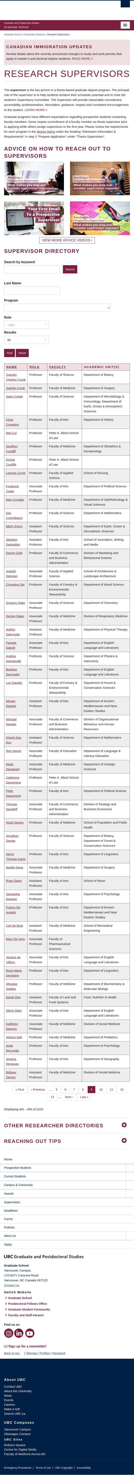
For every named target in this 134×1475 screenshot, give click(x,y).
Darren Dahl (14, 553)
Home (8, 1159)
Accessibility (84, 1467)
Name (11, 367)
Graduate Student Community (29, 1309)
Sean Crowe (14, 396)
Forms (8, 1219)
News (8, 1395)
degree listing (46, 131)
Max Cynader (15, 499)
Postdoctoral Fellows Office (27, 1303)
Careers (9, 1404)
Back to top (13, 1353)
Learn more (34, 110)
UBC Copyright (64, 1467)
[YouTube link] (29, 1333)
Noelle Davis (14, 867)
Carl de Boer (14, 925)
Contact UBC (13, 1386)
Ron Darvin (13, 751)
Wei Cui (11, 433)
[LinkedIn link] (18, 1333)
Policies (9, 1227)
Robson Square (14, 1445)
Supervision (12, 1202)
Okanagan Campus (17, 1434)
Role (7, 317)
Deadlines (11, 1210)
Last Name (12, 283)
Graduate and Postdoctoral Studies (67, 1257)
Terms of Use (43, 1467)
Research (59, 1353)
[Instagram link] (8, 1333)
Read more (81, 58)
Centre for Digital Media (20, 1449)
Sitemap (31, 1353)
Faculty (57, 367)
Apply (8, 1244)
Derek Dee (13, 997)
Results (10, 332)
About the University (18, 1391)
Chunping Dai (15, 584)
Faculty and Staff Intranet (26, 1315)
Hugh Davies (15, 822)
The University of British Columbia (48, 8)
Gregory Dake (15, 602)
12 (123, 1089)
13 (54, 1097)
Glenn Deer (14, 1010)
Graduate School (12, 34)
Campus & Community (18, 1185)
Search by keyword (19, 262)
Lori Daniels (14, 682)
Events (9, 1400)
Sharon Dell (14, 1037)
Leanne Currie (15, 473)
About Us (10, 1235)
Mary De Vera (15, 939)
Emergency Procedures (17, 1467)
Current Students (15, 1176)
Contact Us (11, 1285)
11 (113, 1089)
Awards (9, 1193)
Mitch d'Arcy (14, 526)
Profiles (45, 1353)
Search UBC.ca (14, 1413)
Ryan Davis (14, 880)
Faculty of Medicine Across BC (25, 1454)
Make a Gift (12, 1409)
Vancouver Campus (17, 1429)
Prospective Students (34, 34)
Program (11, 300)
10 (102, 1089)
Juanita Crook (15, 388)
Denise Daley (15, 616)
